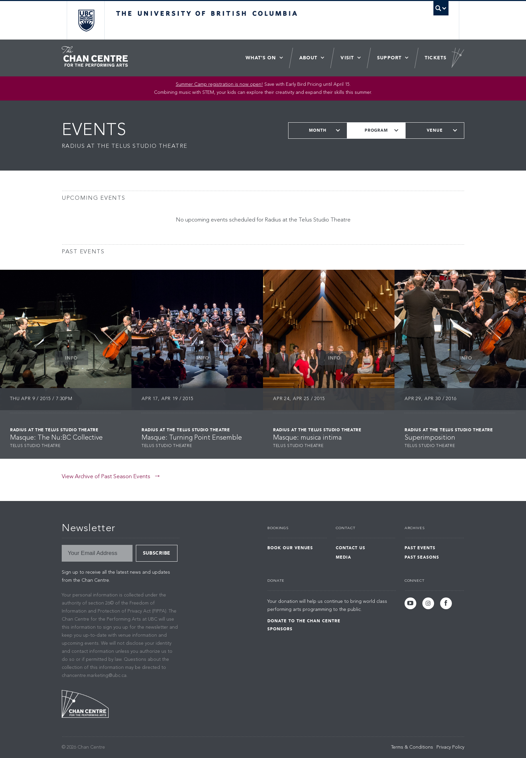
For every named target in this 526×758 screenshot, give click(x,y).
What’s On (261, 58)
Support (389, 58)
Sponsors (280, 629)
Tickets (435, 58)
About (308, 58)
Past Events (420, 548)
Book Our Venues (290, 548)
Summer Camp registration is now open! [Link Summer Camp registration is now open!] (219, 84)
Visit (347, 58)
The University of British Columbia (86, 20)
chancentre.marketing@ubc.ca (94, 675)
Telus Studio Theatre (35, 446)
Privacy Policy (450, 747)
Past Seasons (422, 557)
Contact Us (350, 548)
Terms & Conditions (412, 747)
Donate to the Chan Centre (303, 621)
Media (343, 557)
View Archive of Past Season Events (106, 477)
